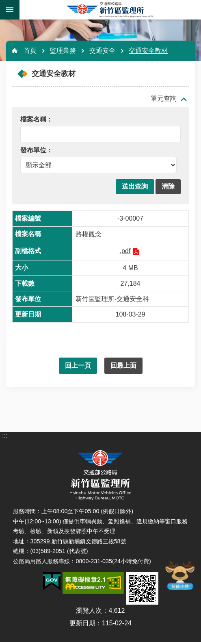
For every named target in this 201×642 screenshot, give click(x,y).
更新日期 (82, 623)
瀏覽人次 (89, 610)
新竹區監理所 (110, 9)
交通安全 (102, 50)
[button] (135, 186)
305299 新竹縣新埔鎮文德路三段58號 (78, 541)
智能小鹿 (179, 575)
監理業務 (63, 50)
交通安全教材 (148, 50)
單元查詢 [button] (164, 98)
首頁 (30, 50)
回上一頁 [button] (78, 365)
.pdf (125, 250)
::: (10, 44)
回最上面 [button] (123, 365)
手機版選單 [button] (9, 10)
